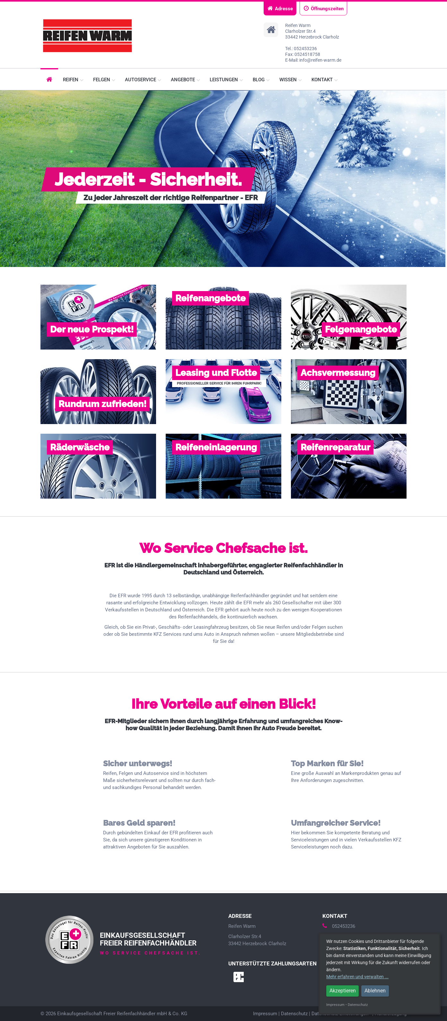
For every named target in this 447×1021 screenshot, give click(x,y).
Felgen (104, 80)
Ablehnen (375, 991)
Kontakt (324, 80)
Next (439, 178)
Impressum (265, 1014)
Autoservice (143, 80)
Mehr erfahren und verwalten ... (357, 976)
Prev (8, 178)
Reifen (73, 80)
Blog (261, 80)
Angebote (185, 80)
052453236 (338, 926)
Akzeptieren (342, 991)
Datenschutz (294, 1014)
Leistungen (226, 80)
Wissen (290, 80)
